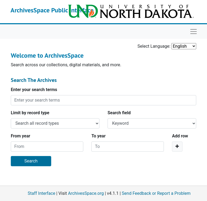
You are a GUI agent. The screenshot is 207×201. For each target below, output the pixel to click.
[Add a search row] (177, 146)
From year (20, 135)
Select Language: (153, 46)
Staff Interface (41, 193)
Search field (119, 112)
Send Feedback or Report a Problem (156, 193)
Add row (180, 135)
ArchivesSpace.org (86, 193)
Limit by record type (30, 112)
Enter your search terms (34, 89)
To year (98, 135)
